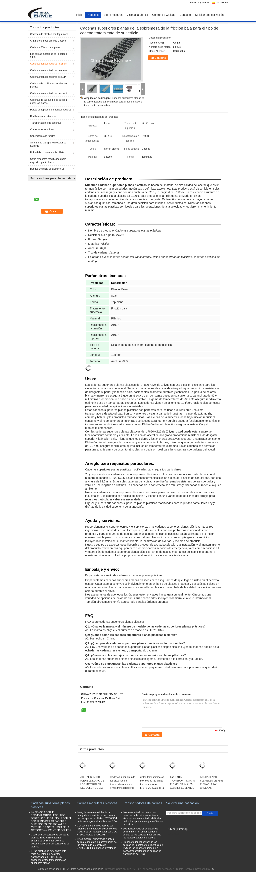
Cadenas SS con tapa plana (45, 47)
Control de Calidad (163, 14)
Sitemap (182, 829)
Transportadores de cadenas (45, 122)
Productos (93, 14)
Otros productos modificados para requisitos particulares (48, 161)
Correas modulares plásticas (97, 803)
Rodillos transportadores (43, 116)
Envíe (210, 813)
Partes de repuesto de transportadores (50, 109)
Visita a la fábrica (137, 14)
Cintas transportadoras (42, 129)
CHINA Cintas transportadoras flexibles (82, 869)
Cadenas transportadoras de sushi (48, 93)
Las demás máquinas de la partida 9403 (48, 56)
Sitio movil (172, 834)
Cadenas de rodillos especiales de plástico (48, 85)
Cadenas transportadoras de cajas (48, 70)
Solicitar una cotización (209, 14)
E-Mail (171, 829)
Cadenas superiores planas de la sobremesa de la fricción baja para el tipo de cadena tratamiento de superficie (114, 102)
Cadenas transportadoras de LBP (48, 77)
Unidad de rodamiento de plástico (48, 152)
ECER (214, 869)
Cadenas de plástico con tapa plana (49, 34)
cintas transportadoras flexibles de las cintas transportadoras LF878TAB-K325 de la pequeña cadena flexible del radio (152, 786)
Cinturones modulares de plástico (48, 40)
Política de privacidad (48, 869)
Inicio (79, 14)
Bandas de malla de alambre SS (47, 168)
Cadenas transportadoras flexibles (48, 63)
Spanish (222, 2)
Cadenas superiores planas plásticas (50, 805)
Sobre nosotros (113, 14)
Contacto (185, 14)
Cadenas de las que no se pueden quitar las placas (48, 101)
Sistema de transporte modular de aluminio (48, 144)
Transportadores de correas (142, 803)
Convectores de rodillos (42, 136)
